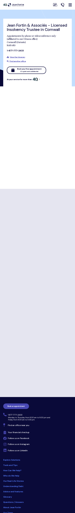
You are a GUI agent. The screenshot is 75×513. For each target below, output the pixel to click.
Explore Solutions (11, 460)
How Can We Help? (12, 470)
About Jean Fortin (12, 507)
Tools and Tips (10, 465)
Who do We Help (11, 475)
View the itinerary (17, 57)
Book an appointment (16, 406)
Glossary (7, 496)
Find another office (16, 61)
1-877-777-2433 (15, 50)
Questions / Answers (13, 502)
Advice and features (13, 491)
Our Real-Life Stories (13, 481)
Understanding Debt (13, 486)
